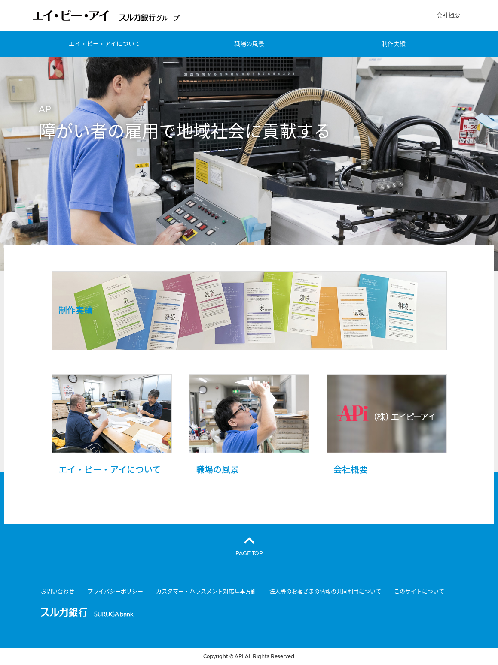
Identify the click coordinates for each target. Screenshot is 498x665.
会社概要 (449, 15)
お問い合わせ (57, 591)
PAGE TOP (249, 553)
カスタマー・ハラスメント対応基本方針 (206, 591)
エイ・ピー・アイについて (105, 44)
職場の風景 (249, 44)
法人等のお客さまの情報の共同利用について (325, 591)
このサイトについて (419, 591)
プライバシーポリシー (115, 591)
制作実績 (394, 44)
